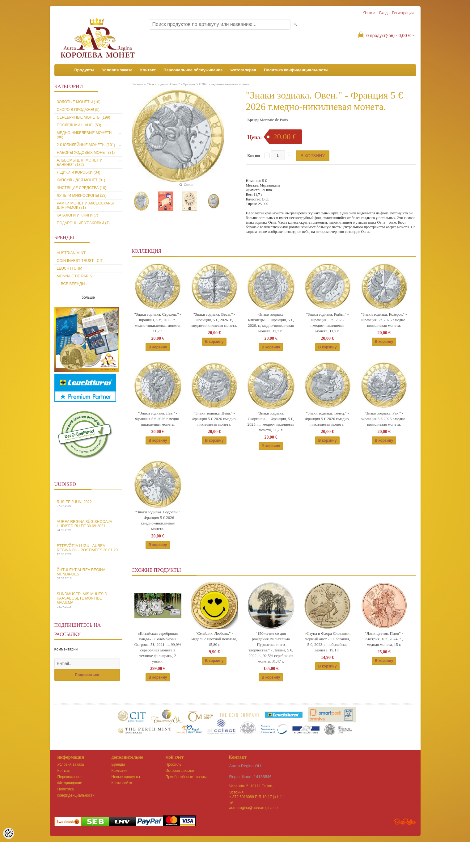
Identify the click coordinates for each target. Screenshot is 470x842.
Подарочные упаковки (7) (83, 223)
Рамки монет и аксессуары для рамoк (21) (85, 205)
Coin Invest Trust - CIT (80, 261)
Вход (383, 13)
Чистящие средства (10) (82, 188)
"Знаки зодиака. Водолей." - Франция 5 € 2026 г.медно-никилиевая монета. (157, 520)
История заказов (180, 770)
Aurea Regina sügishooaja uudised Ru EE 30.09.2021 (88, 526)
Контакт (148, 70)
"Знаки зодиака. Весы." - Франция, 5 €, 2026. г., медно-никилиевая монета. (214, 320)
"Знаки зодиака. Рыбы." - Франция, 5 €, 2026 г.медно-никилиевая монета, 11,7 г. (327, 322)
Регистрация (402, 13)
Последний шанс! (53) (79, 125)
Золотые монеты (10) (78, 102)
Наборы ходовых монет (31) (86, 152)
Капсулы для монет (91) (81, 180)
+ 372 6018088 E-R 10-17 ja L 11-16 (257, 797)
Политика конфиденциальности (296, 70)
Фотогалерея (243, 70)
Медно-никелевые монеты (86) (84, 135)
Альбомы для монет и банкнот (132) (80, 162)
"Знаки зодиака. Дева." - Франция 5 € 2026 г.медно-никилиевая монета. (214, 419)
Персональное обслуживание (193, 70)
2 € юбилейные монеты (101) (86, 145)
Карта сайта (122, 783)
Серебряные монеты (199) (83, 117)
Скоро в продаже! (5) (78, 109)
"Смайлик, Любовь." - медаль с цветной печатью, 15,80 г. (214, 639)
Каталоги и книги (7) (77, 215)
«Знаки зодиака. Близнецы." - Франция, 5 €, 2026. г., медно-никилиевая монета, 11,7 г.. (271, 322)
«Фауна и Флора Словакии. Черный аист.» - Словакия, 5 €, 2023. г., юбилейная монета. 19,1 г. (327, 641)
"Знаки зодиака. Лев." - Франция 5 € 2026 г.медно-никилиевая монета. (157, 419)
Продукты (84, 70)
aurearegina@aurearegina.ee (253, 808)
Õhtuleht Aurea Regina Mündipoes (88, 574)
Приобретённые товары (186, 777)
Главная (137, 84)
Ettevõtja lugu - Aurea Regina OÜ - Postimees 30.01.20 (88, 550)
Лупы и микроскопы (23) (82, 195)
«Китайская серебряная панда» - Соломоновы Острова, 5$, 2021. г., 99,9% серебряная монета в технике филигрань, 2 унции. (157, 647)
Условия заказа (117, 70)
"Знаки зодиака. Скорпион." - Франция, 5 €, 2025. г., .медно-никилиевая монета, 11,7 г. (271, 421)
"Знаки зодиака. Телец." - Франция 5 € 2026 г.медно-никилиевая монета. (327, 419)
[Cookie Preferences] (8, 833)
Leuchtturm (70, 268)
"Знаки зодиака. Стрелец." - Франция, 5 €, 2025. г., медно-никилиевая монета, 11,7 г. (157, 322)
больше (88, 297)
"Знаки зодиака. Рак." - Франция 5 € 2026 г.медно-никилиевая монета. (384, 419)
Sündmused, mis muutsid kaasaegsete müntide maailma (88, 600)
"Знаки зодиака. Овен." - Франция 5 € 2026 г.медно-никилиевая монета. (197, 84)
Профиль (174, 764)
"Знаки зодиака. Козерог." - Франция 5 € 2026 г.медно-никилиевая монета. (384, 320)
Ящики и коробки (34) (78, 172)
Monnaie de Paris (74, 276)
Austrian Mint (71, 253)
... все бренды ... (73, 284)
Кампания (120, 770)
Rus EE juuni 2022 (88, 503)
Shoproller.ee (405, 822)
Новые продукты (126, 777)
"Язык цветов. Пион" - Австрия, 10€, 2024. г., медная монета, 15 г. (384, 639)
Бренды (118, 764)
